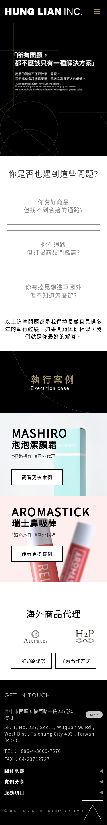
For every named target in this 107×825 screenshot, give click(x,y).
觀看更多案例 (37, 477)
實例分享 (14, 782)
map (94, 714)
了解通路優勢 (31, 660)
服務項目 (14, 792)
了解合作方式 (75, 660)
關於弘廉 (14, 771)
